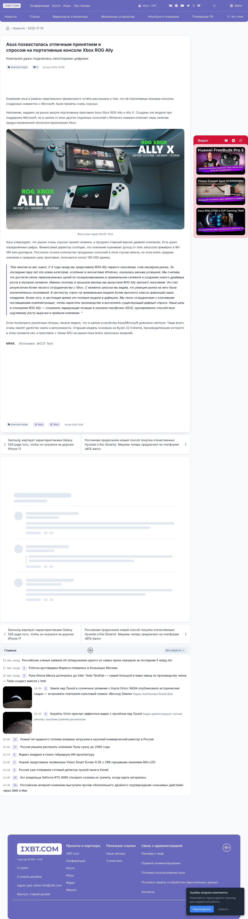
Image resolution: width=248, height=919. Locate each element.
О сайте (22, 868)
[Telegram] (188, 5)
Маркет (71, 890)
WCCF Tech (45, 343)
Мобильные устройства (118, 16)
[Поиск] (214, 6)
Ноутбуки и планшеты (163, 16)
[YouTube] (182, 5)
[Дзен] (176, 5)
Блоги (56, 5)
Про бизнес (82, 5)
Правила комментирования (160, 863)
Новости (11, 16)
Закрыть (223, 909)
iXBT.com (72, 853)
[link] (24, 668)
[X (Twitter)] (194, 5)
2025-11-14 (35, 28)
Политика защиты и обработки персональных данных (179, 882)
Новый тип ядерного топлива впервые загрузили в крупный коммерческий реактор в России (87, 739)
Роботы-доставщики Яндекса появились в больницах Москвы (73, 668)
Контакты (148, 892)
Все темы (235, 16)
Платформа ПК (203, 16)
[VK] (170, 5)
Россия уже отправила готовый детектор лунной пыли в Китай (63, 770)
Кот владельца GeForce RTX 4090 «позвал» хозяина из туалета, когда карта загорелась (83, 777)
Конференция (39, 5)
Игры (67, 5)
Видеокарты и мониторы (70, 16)
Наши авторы (115, 853)
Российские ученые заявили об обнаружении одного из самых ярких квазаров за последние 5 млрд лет (97, 660)
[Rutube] (199, 5)
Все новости (175, 650)
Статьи (34, 16)
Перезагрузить (202, 909)
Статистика (114, 861)
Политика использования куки (163, 872)
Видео (203, 140)
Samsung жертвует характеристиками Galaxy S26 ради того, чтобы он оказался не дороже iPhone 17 (38, 444)
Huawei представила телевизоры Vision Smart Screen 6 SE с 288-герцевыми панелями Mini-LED (87, 762)
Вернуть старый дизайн (33, 894)
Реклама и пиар (152, 853)
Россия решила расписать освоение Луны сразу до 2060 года (65, 747)
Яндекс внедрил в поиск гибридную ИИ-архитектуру (56, 754)
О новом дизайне (29, 876)
